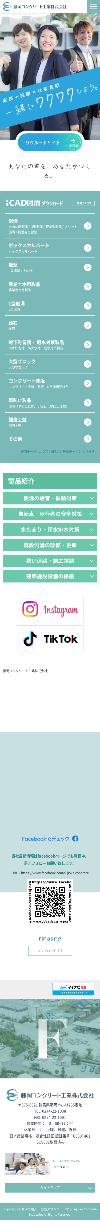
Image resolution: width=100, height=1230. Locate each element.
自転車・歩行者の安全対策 (56, 521)
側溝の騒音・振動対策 (58, 505)
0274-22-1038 (54, 1120)
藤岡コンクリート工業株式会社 (27, 679)
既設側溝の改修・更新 (58, 552)
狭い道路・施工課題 (60, 569)
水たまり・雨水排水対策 (57, 537)
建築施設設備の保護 (60, 585)
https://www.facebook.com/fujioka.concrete (54, 882)
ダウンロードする (50, 960)
